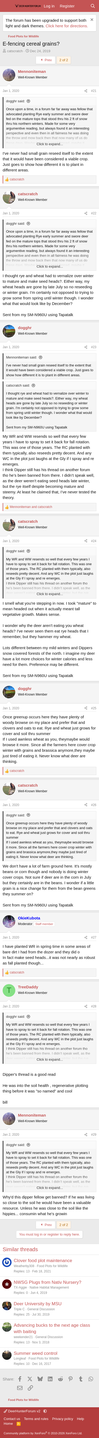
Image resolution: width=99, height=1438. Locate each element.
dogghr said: (15, 101)
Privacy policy (62, 1419)
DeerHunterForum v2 (22, 1411)
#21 (93, 91)
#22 (93, 213)
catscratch (15, 51)
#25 (93, 708)
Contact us (12, 1419)
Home (8, 1424)
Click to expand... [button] (50, 144)
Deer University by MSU (38, 1303)
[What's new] (82, 6)
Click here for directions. (67, 26)
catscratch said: (18, 385)
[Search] (93, 6)
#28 (93, 1006)
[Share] (85, 91)
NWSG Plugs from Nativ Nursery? (47, 1282)
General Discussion (41, 1309)
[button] (45, 1411)
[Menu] (7, 6)
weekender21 (23, 1337)
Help (80, 1419)
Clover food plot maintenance (43, 1260)
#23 (93, 347)
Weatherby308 (24, 1266)
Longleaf (20, 1358)
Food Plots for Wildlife (52, 1266)
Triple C (19, 1309)
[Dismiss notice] (91, 20)
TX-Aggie (20, 1287)
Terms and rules (36, 1419)
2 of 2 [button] (63, 60)
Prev (45, 60)
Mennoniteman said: (21, 357)
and (31, 507)
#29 (93, 1134)
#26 (93, 805)
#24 (93, 541)
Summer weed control (35, 1353)
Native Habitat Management (49, 1287)
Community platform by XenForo (43, 1433)
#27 (93, 937)
